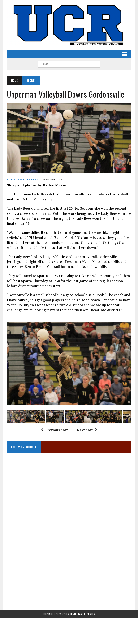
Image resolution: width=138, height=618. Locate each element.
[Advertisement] (69, 500)
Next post (87, 430)
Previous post (54, 430)
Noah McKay (31, 179)
